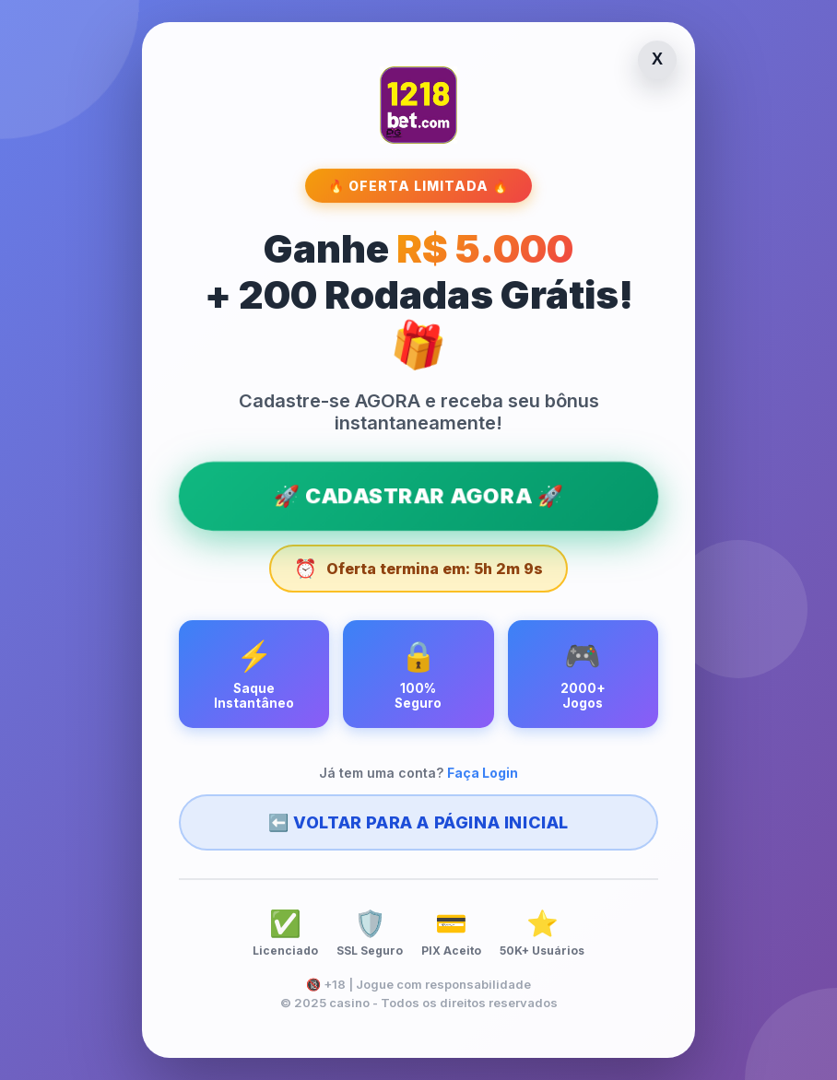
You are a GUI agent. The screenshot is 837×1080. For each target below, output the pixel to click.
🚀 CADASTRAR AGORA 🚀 (418, 494)
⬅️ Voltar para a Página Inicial (418, 826)
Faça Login (482, 776)
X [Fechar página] (657, 56)
